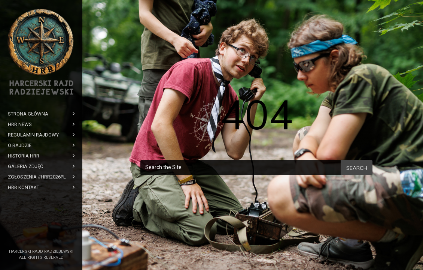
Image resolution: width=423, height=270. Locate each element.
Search (356, 168)
